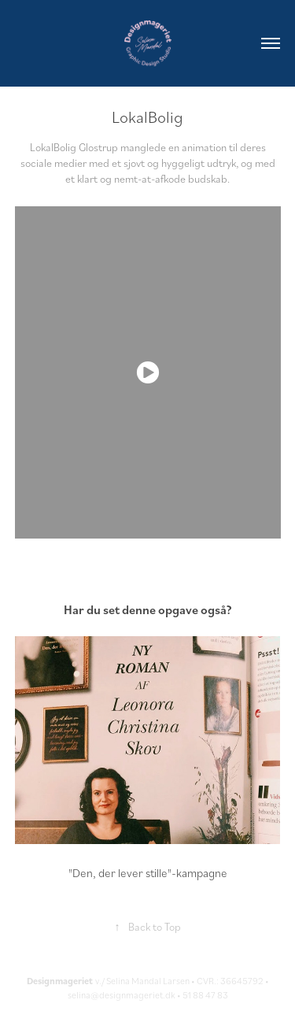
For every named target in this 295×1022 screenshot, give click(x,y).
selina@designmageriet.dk (121, 995)
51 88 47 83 (205, 995)
